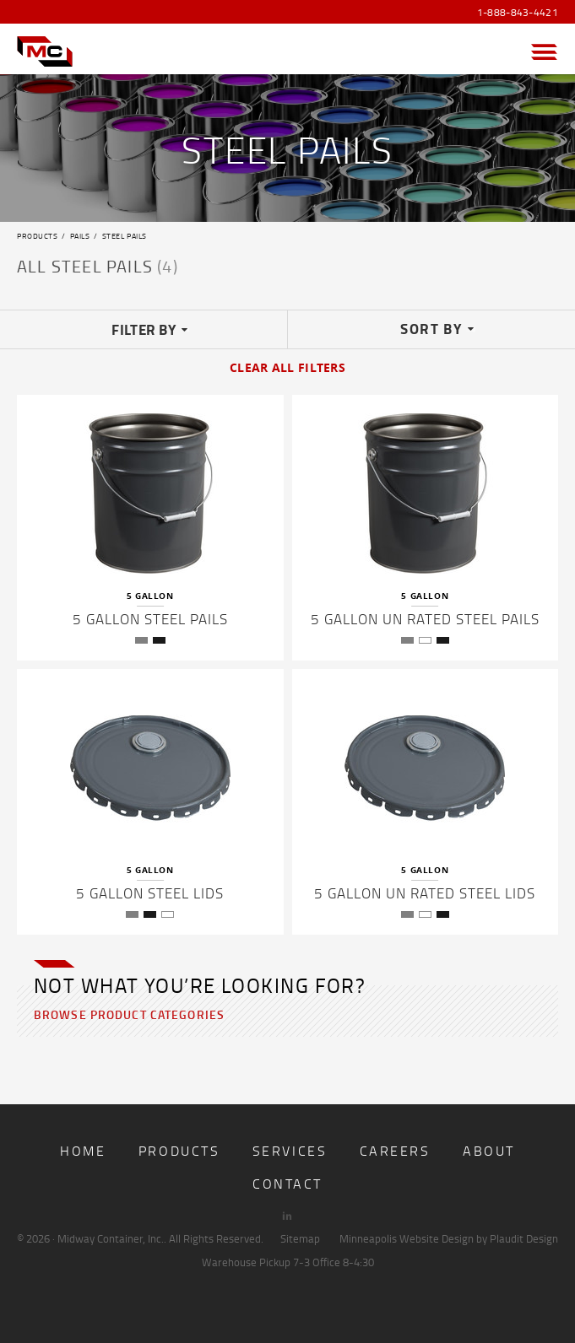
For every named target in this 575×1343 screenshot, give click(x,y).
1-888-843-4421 (517, 13)
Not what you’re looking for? (200, 985)
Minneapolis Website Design (406, 1238)
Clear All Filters (287, 367)
